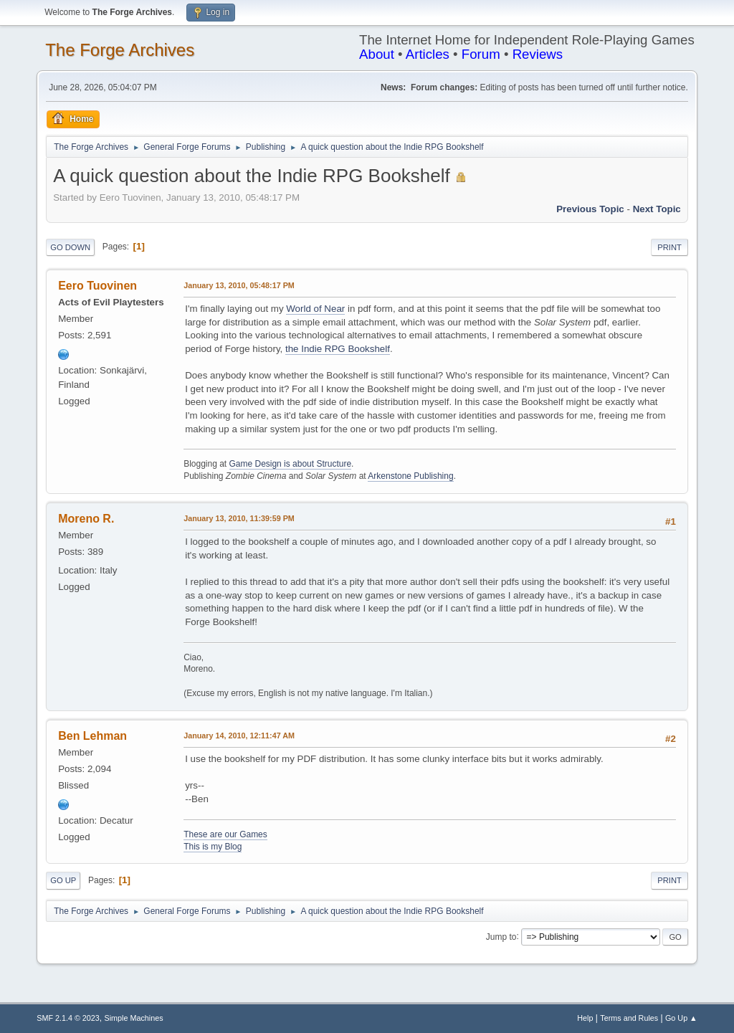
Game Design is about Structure (290, 464)
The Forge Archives (119, 49)
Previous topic (590, 209)
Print (669, 247)
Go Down (70, 247)
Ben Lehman (92, 736)
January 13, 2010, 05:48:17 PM (239, 285)
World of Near (315, 308)
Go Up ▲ (681, 1018)
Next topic (657, 209)
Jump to (501, 936)
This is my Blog (213, 847)
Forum (481, 54)
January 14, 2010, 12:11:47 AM (239, 735)
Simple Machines (134, 1018)
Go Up (63, 880)
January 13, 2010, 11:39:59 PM (239, 518)
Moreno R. (86, 519)
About (376, 54)
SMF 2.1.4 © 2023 (68, 1018)
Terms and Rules (629, 1018)
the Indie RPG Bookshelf (337, 348)
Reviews (538, 54)
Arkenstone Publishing (410, 476)
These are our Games (225, 834)
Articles (427, 54)
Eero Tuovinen (97, 286)
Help (585, 1018)
